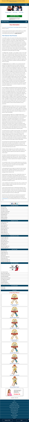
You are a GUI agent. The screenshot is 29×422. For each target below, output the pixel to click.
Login (21, 420)
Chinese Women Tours (4, 258)
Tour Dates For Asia (4, 208)
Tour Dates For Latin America (5, 211)
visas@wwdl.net (5, 198)
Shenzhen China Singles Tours (5, 259)
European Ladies (8, 12)
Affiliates (14, 418)
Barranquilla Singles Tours (5, 241)
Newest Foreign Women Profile (14, 407)
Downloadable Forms (4, 214)
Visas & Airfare (3, 288)
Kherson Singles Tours (4, 225)
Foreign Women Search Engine (14, 405)
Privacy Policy (14, 413)
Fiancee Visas (3, 287)
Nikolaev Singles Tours (4, 232)
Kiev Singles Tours (3, 223)
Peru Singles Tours (4, 244)
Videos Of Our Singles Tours (5, 273)
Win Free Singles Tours (14, 410)
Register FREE (7, 420)
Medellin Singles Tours (4, 243)
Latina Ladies (21, 12)
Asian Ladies (15, 12)
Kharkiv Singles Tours (4, 229)
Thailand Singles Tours (4, 252)
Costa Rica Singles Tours (4, 247)
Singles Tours (14, 402)
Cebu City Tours (3, 255)
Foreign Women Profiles (14, 404)
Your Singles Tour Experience (5, 279)
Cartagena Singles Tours (4, 238)
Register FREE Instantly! (14, 16)
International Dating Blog (4, 276)
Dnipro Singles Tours (4, 226)
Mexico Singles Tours (4, 240)
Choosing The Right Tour (4, 282)
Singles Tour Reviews (4, 217)
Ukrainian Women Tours (4, 222)
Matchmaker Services (14, 412)
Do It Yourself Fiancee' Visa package (11, 27)
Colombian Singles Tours (4, 237)
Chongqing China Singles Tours (5, 261)
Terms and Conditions (14, 415)
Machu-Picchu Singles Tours (5, 246)
